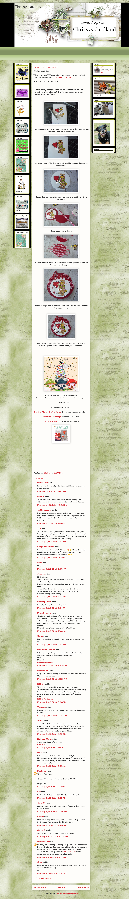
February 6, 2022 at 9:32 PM (51, 491)
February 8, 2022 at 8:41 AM (51, 766)
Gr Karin (41, 744)
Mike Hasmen (43, 841)
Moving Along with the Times (47, 412)
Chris (39, 862)
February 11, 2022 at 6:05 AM (52, 873)
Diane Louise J (44, 613)
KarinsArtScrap (44, 739)
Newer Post (40, 887)
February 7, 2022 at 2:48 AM (51, 542)
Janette (40, 496)
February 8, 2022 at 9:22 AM (51, 787)
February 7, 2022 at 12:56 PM (52, 679)
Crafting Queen (44, 602)
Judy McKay (43, 670)
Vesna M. (41, 707)
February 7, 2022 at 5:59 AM (51, 597)
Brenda (40, 816)
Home (61, 887)
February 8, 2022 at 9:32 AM (51, 798)
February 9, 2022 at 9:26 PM (51, 825)
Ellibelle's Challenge (52, 417)
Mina (39, 563)
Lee (39, 792)
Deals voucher (69, 852)
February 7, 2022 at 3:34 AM (51, 569)
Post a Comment (43, 878)
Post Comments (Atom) (67, 893)
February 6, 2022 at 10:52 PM (52, 505)
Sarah (40, 636)
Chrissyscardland (28, 6)
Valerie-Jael (42, 483)
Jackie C (41, 830)
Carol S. (41, 803)
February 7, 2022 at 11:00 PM (52, 716)
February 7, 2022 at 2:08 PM (51, 702)
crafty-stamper (44, 510)
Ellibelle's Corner (45, 699)
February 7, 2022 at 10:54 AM (52, 665)
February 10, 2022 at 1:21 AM (51, 857)
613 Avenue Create (62, 77)
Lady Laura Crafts (45, 547)
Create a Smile (50, 421)
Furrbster (41, 771)
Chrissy (104, 66)
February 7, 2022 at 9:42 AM (51, 645)
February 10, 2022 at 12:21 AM (52, 836)
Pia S (39, 753)
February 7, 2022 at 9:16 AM (51, 631)
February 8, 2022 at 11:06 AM (52, 812)
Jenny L (41, 574)
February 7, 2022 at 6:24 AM (51, 608)
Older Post (83, 887)
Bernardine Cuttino (46, 650)
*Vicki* (40, 721)
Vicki (39, 528)
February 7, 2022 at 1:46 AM (51, 523)
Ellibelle (40, 684)
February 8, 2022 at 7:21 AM (51, 748)
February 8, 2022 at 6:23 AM (51, 734)
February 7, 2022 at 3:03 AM (51, 558)
